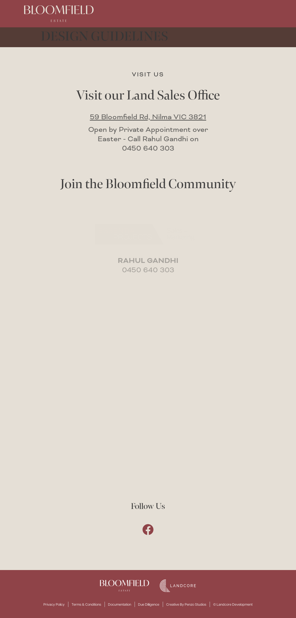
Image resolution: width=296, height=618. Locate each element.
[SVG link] (124, 586)
